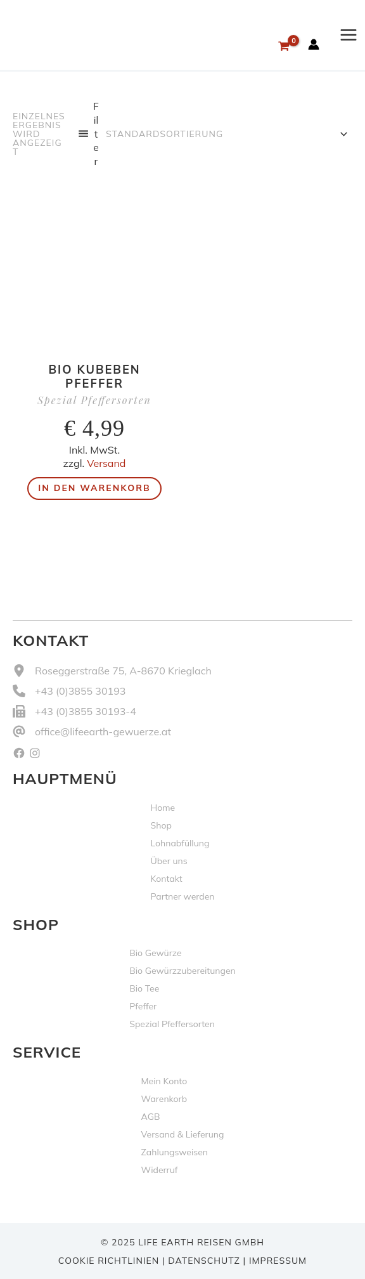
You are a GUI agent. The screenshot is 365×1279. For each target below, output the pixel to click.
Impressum (278, 1260)
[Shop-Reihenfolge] (225, 134)
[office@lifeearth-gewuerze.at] (92, 731)
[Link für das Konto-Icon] (313, 44)
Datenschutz (204, 1260)
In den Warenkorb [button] (94, 488)
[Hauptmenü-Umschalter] (348, 34)
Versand (106, 463)
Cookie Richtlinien (108, 1260)
